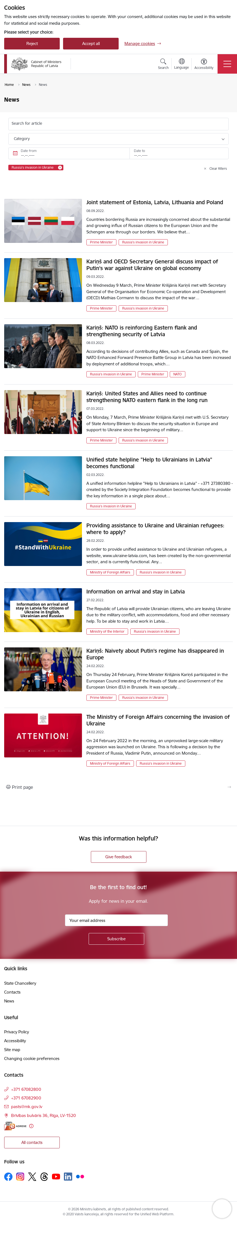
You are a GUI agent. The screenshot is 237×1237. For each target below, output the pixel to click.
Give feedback (118, 856)
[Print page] (118, 787)
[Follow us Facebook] (8, 1177)
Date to (139, 151)
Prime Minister (101, 242)
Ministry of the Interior (107, 631)
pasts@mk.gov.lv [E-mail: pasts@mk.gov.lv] (26, 1106)
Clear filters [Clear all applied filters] (218, 168)
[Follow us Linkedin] (68, 1177)
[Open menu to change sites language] (181, 64)
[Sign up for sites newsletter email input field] (116, 920)
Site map (12, 1049)
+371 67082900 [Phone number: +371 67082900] (26, 1098)
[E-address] (15, 1126)
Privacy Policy (16, 1031)
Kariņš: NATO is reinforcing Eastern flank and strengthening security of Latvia (141, 331)
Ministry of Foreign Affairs (110, 572)
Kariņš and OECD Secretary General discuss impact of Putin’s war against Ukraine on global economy (152, 264)
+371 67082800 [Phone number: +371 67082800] (26, 1089)
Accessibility (15, 1040)
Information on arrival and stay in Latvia (135, 591)
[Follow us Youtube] (56, 1176)
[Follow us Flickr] (80, 1176)
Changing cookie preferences (31, 1058)
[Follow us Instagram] (20, 1177)
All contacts (32, 1142)
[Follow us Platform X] (32, 1177)
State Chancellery (20, 983)
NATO (177, 374)
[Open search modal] (163, 64)
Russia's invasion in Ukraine (143, 242)
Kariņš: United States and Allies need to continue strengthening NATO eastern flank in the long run (147, 396)
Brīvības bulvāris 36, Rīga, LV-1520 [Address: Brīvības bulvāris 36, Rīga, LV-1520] (43, 1115)
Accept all (91, 43)
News (9, 1001)
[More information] (31, 1126)
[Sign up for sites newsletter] (116, 939)
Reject (32, 43)
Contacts (12, 992)
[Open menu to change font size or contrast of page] (204, 64)
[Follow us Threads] (44, 1177)
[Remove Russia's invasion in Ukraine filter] (60, 167)
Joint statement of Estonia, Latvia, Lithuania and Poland (154, 202)
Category (22, 138)
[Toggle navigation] (227, 64)
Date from (29, 151)
